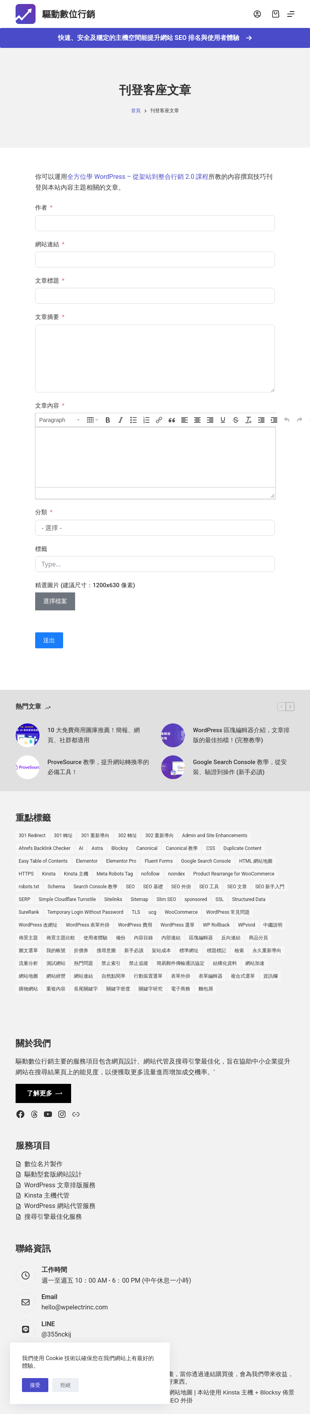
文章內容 (47, 405)
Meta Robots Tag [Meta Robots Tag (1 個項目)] (115, 874)
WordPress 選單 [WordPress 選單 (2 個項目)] (178, 925)
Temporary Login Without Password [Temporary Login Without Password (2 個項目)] (85, 912)
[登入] (257, 14)
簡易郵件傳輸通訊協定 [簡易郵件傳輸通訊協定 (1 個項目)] (181, 963)
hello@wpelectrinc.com (75, 1307)
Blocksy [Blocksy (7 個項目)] (119, 848)
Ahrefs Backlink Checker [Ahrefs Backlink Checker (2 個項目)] (44, 848)
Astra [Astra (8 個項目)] (97, 848)
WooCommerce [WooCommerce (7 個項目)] (181, 912)
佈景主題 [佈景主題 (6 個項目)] (28, 938)
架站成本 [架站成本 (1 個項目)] (161, 950)
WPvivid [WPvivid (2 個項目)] (246, 925)
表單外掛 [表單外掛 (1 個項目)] (180, 976)
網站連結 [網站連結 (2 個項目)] (83, 976)
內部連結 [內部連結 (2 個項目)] (171, 938)
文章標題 (47, 280)
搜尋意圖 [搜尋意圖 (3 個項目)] (106, 950)
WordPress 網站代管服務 (59, 1206)
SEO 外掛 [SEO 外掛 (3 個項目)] (181, 886)
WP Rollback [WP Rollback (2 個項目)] (216, 925)
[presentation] (60, 420)
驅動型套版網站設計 (53, 1174)
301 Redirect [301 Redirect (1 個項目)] (32, 835)
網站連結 (47, 244)
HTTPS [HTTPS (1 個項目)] (26, 874)
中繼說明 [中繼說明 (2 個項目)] (272, 925)
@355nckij (56, 1334)
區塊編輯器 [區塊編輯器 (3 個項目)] (201, 938)
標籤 (41, 549)
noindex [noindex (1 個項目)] (176, 874)
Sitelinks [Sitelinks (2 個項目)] (113, 899)
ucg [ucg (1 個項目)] (153, 912)
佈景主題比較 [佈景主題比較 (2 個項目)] (60, 938)
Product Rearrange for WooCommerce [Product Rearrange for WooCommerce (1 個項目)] (233, 874)
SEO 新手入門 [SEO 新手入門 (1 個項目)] (269, 886)
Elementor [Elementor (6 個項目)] (86, 861)
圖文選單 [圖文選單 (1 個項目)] (28, 950)
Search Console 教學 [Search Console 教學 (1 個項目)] (95, 886)
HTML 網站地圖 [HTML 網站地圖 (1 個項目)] (255, 861)
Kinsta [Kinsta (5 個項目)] (49, 874)
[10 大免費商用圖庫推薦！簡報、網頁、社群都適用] (28, 735)
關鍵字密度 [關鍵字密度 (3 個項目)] (118, 989)
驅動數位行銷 (75, 14)
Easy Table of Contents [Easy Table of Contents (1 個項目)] (43, 861)
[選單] (290, 14)
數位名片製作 (43, 1164)
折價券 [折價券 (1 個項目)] (81, 950)
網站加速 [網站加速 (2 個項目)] (254, 963)
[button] (59, 420)
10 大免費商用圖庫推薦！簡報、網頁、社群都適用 (94, 735)
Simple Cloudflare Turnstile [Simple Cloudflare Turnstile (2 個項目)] (67, 899)
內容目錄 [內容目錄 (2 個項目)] (143, 938)
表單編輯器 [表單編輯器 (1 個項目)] (211, 976)
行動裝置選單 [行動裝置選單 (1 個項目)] (148, 976)
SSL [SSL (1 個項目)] (219, 899)
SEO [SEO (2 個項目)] (130, 886)
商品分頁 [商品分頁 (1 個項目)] (258, 938)
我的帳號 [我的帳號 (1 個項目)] (56, 950)
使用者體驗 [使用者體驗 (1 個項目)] (95, 938)
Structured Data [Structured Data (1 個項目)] (248, 899)
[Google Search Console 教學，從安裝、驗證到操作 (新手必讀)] (173, 767)
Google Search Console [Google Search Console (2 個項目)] (206, 861)
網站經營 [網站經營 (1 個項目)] (56, 976)
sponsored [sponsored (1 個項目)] (196, 899)
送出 (49, 640)
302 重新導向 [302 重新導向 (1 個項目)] (159, 835)
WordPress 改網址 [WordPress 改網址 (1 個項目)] (38, 925)
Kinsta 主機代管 (47, 1195)
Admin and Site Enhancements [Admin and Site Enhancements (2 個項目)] (214, 835)
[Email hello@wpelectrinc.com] (26, 1302)
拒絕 (65, 1385)
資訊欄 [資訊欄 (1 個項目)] (270, 976)
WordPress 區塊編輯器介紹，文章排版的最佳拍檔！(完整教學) (241, 735)
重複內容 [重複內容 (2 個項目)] (56, 989)
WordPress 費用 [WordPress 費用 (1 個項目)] (135, 925)
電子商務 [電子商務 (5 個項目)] (180, 989)
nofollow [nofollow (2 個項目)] (150, 874)
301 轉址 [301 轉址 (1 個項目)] (63, 835)
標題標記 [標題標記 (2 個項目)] (216, 950)
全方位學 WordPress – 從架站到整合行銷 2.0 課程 (138, 176)
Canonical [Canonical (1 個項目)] (146, 848)
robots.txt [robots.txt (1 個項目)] (29, 886)
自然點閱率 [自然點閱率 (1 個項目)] (113, 976)
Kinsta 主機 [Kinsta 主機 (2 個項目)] (76, 874)
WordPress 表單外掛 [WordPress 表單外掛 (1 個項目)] (87, 925)
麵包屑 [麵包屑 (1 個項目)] (206, 989)
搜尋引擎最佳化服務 (53, 1216)
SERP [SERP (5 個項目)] (24, 899)
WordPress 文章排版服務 (59, 1185)
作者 (41, 207)
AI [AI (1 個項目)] (81, 848)
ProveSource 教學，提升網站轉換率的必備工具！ (98, 767)
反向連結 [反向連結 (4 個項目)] (230, 938)
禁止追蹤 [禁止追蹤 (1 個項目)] (138, 963)
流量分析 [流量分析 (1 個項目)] (28, 963)
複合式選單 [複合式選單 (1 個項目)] (243, 976)
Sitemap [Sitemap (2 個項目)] (139, 899)
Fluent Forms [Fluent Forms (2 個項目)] (159, 861)
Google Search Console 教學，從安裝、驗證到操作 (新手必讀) (240, 767)
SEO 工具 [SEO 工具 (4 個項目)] (209, 886)
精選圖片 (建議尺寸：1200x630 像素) (85, 585)
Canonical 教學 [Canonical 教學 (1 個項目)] (182, 848)
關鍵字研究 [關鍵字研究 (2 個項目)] (151, 989)
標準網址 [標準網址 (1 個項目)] (189, 950)
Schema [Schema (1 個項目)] (56, 886)
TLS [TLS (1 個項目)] (136, 912)
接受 (35, 1385)
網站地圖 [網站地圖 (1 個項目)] (28, 976)
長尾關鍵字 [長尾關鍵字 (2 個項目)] (86, 989)
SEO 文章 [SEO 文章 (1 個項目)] (237, 886)
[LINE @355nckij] (26, 1329)
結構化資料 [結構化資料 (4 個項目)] (225, 963)
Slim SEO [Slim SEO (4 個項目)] (166, 899)
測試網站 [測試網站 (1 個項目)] (56, 963)
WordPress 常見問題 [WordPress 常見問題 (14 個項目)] (228, 912)
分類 (41, 512)
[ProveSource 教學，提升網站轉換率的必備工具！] (28, 767)
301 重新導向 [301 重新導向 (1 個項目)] (95, 835)
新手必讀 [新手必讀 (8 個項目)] (133, 950)
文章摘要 (47, 317)
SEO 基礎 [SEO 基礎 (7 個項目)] (153, 886)
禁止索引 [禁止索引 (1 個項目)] (111, 963)
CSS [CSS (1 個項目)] (210, 848)
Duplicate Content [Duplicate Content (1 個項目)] (242, 848)
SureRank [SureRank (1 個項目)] (29, 912)
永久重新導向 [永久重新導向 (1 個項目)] (266, 950)
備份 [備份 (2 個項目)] (120, 938)
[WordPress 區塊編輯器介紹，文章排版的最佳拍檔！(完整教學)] (173, 735)
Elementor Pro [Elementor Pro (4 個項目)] (121, 861)
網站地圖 (181, 1392)
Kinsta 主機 (238, 1392)
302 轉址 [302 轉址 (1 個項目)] (127, 835)
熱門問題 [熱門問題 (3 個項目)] (83, 963)
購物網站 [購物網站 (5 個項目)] (28, 989)
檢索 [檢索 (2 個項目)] (239, 950)
